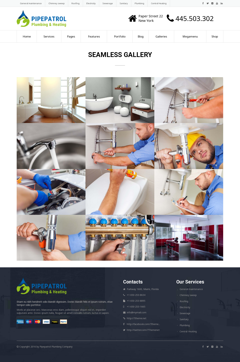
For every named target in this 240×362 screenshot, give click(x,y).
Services (49, 36)
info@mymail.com (136, 312)
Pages (71, 36)
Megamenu (190, 36)
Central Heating (158, 3)
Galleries (161, 36)
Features (94, 36)
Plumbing (139, 3)
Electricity (91, 3)
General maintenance (31, 3)
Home (27, 36)
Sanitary (124, 3)
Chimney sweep (56, 3)
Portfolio (120, 36)
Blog (141, 36)
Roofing (76, 3)
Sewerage (107, 3)
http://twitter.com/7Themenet (143, 330)
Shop (215, 36)
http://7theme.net (136, 318)
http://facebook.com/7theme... (143, 324)
